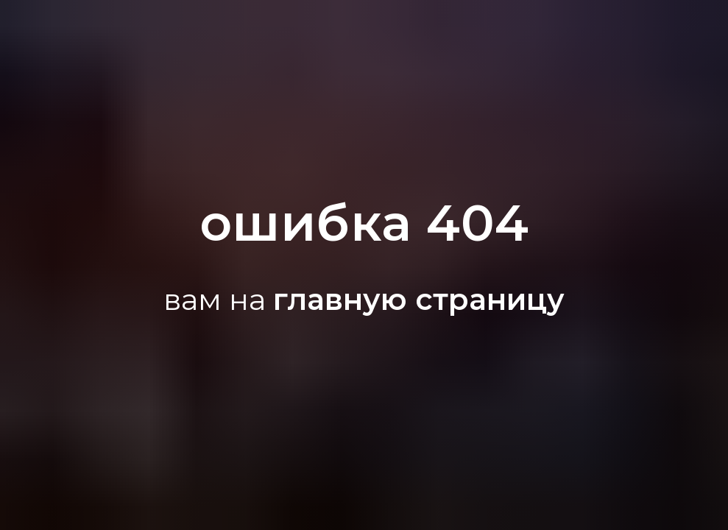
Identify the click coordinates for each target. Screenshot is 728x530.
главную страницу (419, 299)
